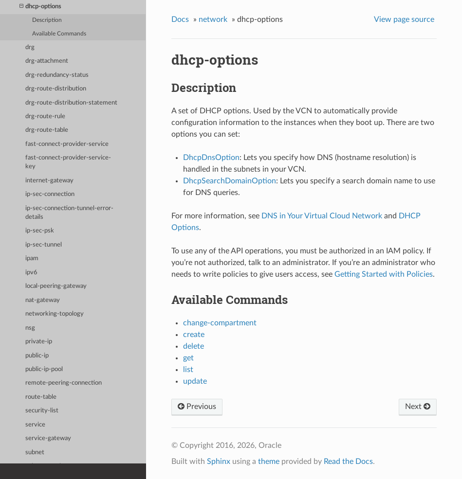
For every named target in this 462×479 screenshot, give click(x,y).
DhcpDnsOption (211, 157)
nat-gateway (42, 300)
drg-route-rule (45, 116)
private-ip (38, 341)
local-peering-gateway (56, 286)
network (213, 19)
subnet (34, 452)
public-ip (37, 356)
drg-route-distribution (55, 89)
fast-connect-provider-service (67, 144)
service (35, 425)
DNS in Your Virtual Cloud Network (321, 216)
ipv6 (31, 272)
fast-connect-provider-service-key (68, 162)
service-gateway (48, 438)
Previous (197, 406)
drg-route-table (46, 130)
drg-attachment (46, 61)
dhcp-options (40, 6)
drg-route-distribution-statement (71, 103)
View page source (404, 19)
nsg (30, 328)
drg (30, 47)
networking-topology (54, 314)
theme (268, 461)
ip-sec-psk (39, 231)
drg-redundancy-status (57, 75)
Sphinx (218, 461)
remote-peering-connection (63, 383)
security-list (41, 411)
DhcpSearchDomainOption (229, 181)
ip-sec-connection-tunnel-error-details (69, 212)
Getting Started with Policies (383, 274)
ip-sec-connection (49, 194)
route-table (40, 397)
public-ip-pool (44, 369)
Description (47, 20)
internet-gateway (49, 180)
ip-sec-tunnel (43, 245)
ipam (31, 258)
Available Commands (59, 33)
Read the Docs (348, 461)
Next (417, 406)
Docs (180, 19)
